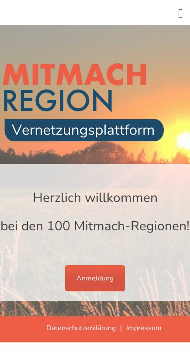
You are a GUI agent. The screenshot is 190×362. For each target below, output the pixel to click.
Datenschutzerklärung (81, 328)
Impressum (144, 328)
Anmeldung (95, 278)
